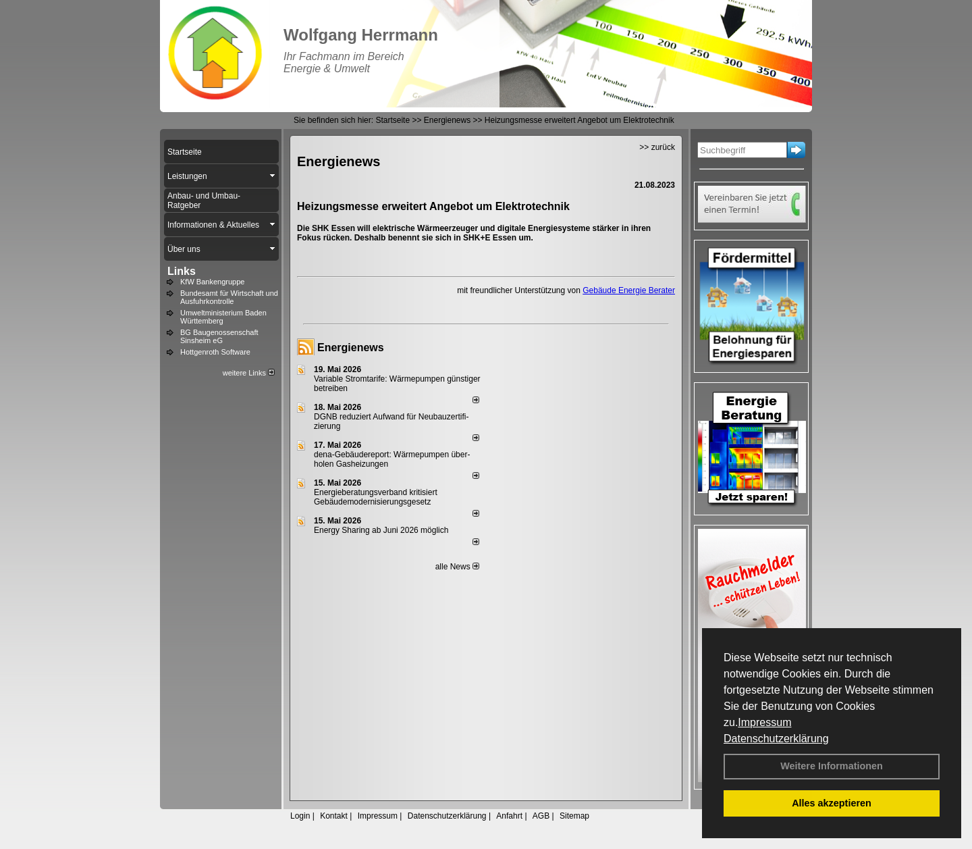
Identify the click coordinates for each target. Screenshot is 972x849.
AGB (541, 816)
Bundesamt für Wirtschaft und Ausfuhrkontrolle (229, 297)
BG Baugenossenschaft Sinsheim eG (219, 336)
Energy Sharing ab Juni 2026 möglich (381, 530)
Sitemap (574, 816)
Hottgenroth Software (215, 352)
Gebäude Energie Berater (629, 290)
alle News (457, 566)
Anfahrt (509, 816)
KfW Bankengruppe (212, 282)
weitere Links (249, 373)
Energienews (350, 347)
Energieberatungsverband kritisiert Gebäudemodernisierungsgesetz (375, 497)
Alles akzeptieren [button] (831, 803)
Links (181, 271)
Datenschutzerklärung (776, 738)
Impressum (764, 722)
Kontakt (334, 816)
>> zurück (657, 147)
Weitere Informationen (831, 766)
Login (300, 816)
